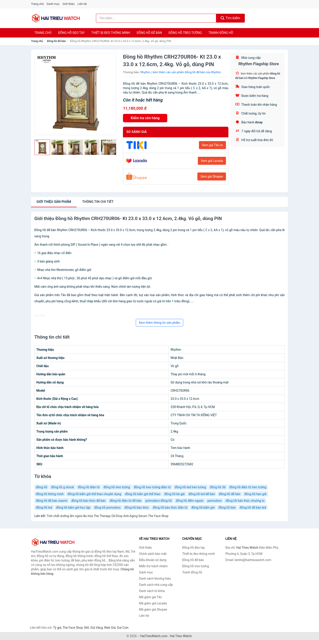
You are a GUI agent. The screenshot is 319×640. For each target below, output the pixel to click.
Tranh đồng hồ (220, 32)
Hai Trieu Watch (181, 636)
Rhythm (145, 72)
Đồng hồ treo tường (185, 32)
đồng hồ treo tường (116, 487)
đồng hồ (41, 487)
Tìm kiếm (230, 18)
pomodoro (214, 500)
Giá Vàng (96, 627)
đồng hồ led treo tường (190, 487)
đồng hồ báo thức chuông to (245, 500)
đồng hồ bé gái (174, 494)
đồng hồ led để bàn (202, 494)
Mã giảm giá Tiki (150, 597)
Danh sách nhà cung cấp (156, 584)
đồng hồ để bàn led (253, 507)
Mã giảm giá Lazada (153, 603)
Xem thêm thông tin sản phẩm (159, 322)
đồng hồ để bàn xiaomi (51, 500)
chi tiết (98, 202)
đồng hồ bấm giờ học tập (73, 507)
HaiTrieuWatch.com (153, 636)
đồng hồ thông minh (50, 494)
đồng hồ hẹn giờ (255, 494)
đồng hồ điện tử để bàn (126, 500)
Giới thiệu (68, 4)
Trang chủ (37, 4)
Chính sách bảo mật (153, 554)
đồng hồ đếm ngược (190, 500)
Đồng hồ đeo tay (71, 32)
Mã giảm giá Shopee (153, 609)
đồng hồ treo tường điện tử (152, 487)
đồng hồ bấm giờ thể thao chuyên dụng (94, 494)
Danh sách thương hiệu (155, 578)
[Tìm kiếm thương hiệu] (156, 18)
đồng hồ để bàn (229, 494)
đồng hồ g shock (62, 487)
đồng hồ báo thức (136, 507)
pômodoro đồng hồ (159, 500)
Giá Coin (122, 627)
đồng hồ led (44, 507)
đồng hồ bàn (227, 507)
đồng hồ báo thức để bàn (88, 500)
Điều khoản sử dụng (153, 560)
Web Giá (110, 627)
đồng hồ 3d (217, 487)
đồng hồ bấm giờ (203, 507)
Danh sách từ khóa (152, 591)
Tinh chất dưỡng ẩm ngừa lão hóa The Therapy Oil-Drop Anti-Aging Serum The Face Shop (107, 516)
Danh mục (53, 4)
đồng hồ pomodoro (107, 507)
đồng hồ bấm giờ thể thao (142, 494)
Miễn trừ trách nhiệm (153, 566)
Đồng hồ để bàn (149, 32)
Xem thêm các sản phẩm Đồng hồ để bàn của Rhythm (186, 72)
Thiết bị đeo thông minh (110, 32)
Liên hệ (82, 4)
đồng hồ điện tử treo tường (247, 487)
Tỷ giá (57, 627)
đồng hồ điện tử (88, 487)
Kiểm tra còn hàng (145, 118)
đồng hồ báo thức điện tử (170, 507)
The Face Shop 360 (75, 627)
